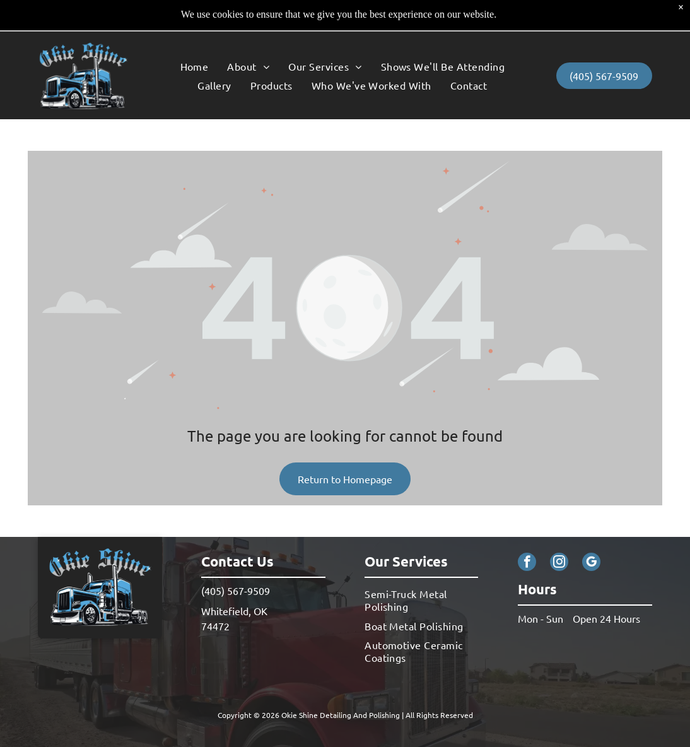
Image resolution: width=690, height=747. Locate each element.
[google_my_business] (591, 532)
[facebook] (527, 532)
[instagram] (559, 532)
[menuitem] (194, 34)
